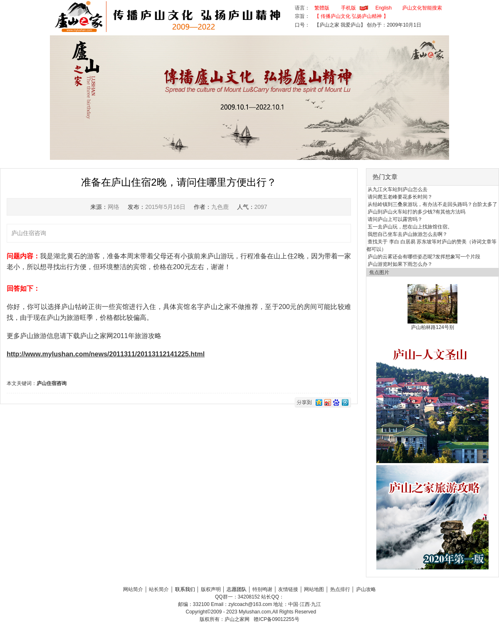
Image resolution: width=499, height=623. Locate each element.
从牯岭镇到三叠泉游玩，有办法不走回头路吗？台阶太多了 (432, 204)
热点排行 (340, 589)
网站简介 (133, 589)
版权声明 (211, 589)
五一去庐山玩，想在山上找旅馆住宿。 (410, 227)
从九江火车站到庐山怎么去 (397, 189)
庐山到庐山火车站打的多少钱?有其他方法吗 (416, 212)
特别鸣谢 (262, 589)
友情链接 (288, 589)
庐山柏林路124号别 (432, 327)
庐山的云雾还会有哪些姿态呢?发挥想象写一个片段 (424, 257)
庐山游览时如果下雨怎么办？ (400, 264)
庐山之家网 (238, 619)
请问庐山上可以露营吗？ (395, 219)
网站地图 (314, 589)
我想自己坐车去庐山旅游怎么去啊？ (407, 234)
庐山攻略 (366, 589)
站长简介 (159, 589)
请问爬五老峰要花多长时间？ (400, 197)
